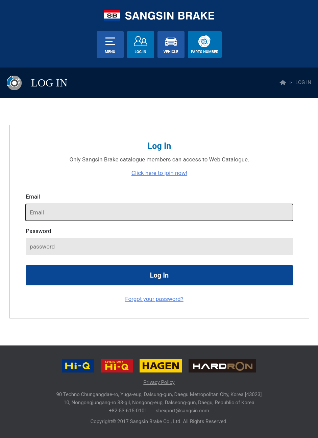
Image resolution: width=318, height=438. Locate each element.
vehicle (171, 52)
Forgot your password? (154, 298)
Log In (140, 52)
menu (110, 52)
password (38, 231)
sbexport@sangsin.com (182, 411)
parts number (204, 52)
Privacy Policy (158, 382)
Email (33, 196)
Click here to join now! (159, 173)
